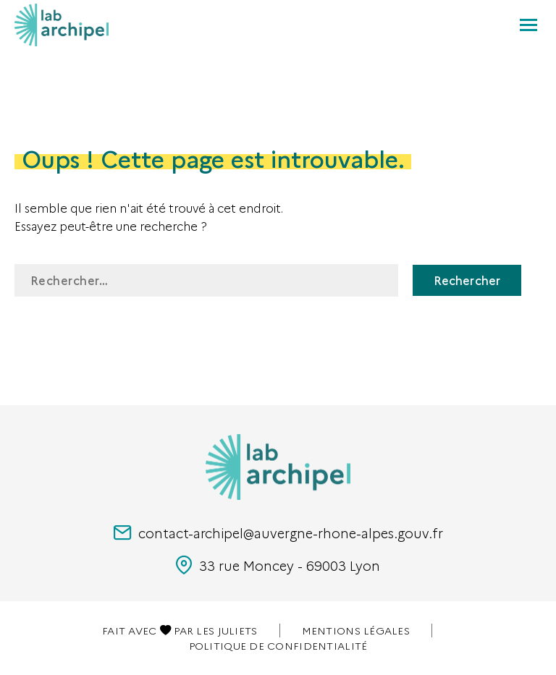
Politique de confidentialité (278, 645)
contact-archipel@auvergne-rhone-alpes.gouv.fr (278, 533)
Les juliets (226, 630)
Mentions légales (356, 630)
